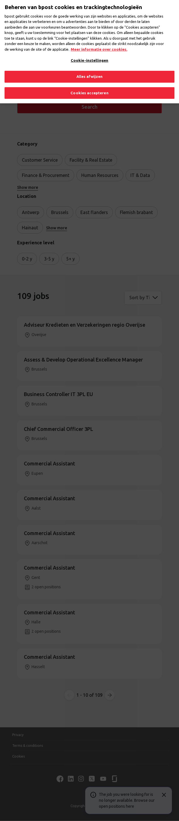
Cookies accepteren (89, 89)
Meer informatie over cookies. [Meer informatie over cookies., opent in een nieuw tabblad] (99, 46)
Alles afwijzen (89, 73)
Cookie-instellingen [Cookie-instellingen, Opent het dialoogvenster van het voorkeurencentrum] (89, 57)
